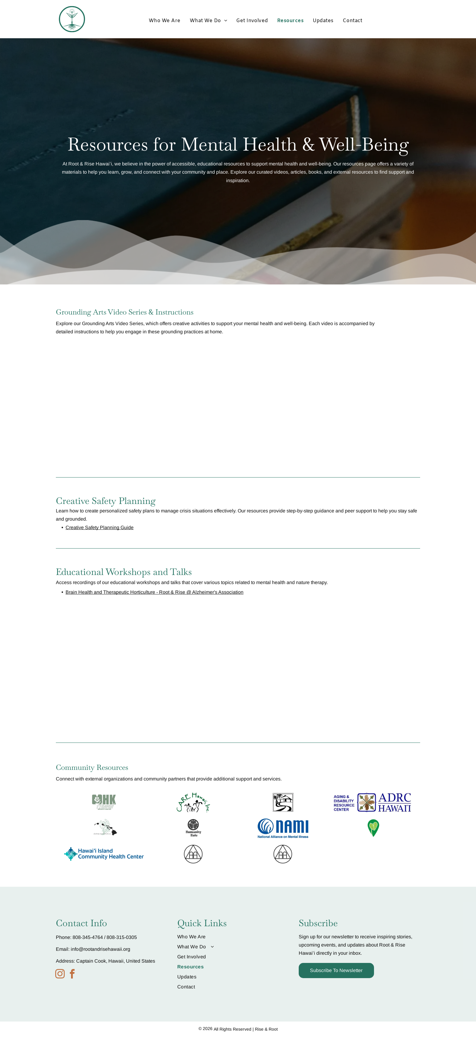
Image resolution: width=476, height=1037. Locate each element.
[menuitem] (164, 21)
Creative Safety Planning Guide (100, 527)
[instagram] (59, 975)
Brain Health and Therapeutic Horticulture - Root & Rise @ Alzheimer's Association (154, 592)
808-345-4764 (88, 937)
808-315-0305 (122, 937)
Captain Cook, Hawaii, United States (115, 961)
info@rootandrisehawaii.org (100, 949)
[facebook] (71, 975)
